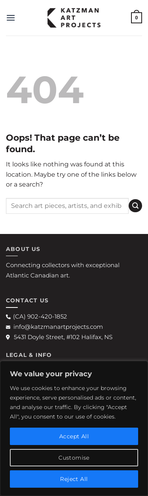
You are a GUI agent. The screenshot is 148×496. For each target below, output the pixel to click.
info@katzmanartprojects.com (54, 326)
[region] (74, 428)
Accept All (74, 436)
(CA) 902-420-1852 (36, 316)
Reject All (74, 479)
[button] (10, 17)
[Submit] (135, 205)
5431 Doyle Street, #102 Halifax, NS (59, 337)
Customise (74, 457)
